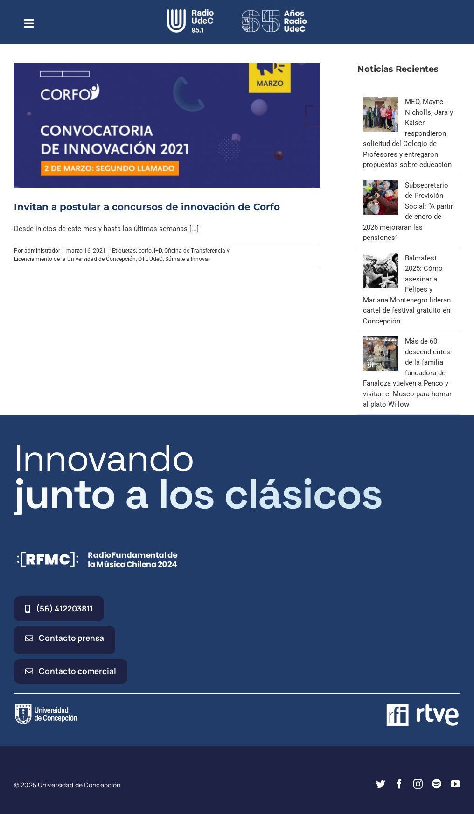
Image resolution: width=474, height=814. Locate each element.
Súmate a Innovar (187, 259)
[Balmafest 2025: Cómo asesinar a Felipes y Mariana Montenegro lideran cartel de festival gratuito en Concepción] (380, 258)
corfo (145, 250)
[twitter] (380, 784)
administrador (42, 250)
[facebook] (399, 784)
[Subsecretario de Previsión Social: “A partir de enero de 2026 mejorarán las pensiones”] (380, 185)
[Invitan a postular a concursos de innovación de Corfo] (167, 125)
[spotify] (436, 784)
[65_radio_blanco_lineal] (274, 12)
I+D (158, 250)
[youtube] (455, 784)
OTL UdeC (150, 259)
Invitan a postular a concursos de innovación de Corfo (147, 206)
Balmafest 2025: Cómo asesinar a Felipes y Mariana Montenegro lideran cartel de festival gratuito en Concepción (407, 289)
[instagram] (418, 784)
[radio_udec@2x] (190, 12)
